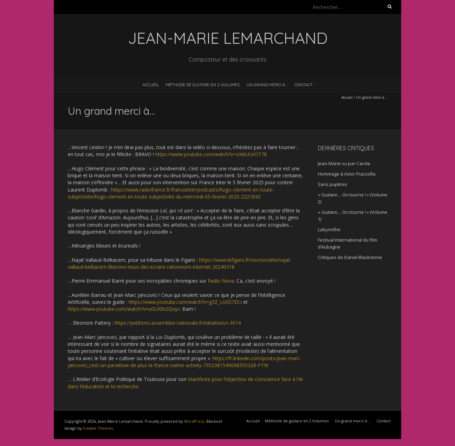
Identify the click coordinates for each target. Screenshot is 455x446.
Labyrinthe (329, 229)
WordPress (194, 421)
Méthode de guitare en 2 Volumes (203, 84)
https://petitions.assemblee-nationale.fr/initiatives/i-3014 (178, 322)
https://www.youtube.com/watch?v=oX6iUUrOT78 (211, 154)
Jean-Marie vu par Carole (344, 163)
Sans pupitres (332, 184)
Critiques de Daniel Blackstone (350, 257)
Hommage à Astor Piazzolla (346, 174)
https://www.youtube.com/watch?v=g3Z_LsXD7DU (185, 302)
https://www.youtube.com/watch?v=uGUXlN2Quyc (124, 309)
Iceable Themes (98, 428)
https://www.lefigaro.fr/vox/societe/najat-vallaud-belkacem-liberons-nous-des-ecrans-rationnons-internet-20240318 (180, 263)
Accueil (150, 84)
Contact (304, 84)
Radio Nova (221, 280)
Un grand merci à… (267, 84)
